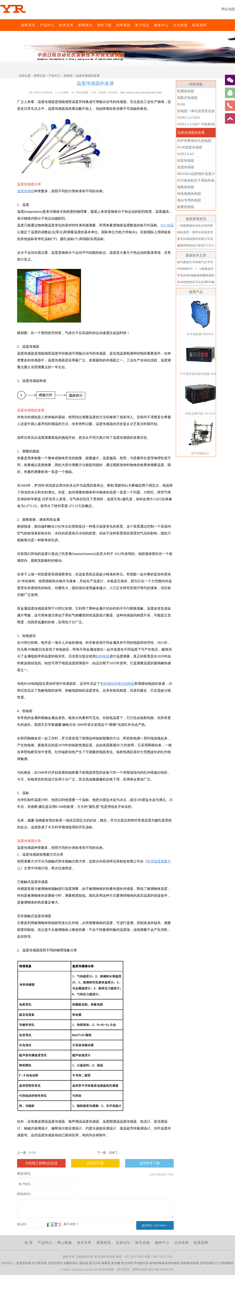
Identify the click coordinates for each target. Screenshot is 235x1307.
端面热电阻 (185, 187)
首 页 (29, 1242)
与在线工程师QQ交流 (41, 1163)
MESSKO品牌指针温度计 (196, 174)
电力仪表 (127, 1263)
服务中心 (161, 25)
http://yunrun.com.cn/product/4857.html (141, 92)
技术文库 (66, 25)
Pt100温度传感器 (189, 147)
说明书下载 (95, 1163)
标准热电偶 (156, 1263)
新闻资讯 (85, 25)
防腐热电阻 (185, 91)
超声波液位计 (209, 1263)
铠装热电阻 (185, 160)
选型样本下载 (149, 1163)
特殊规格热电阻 (189, 193)
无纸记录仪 (55, 1263)
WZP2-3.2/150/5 (188, 117)
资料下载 (104, 25)
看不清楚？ (62, 1224)
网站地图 (228, 9)
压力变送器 (39, 1263)
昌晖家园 (123, 25)
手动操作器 (141, 1263)
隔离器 (105, 1263)
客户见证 (142, 25)
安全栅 (115, 1263)
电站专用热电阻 (189, 200)
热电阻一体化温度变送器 (196, 111)
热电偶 (185, 1263)
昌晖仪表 (40, 75)
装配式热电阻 (187, 98)
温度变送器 (23, 1263)
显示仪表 (95, 1263)
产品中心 (47, 25)
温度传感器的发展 (191, 132)
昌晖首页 (28, 25)
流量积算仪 (70, 1263)
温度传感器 (185, 167)
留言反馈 (142, 1242)
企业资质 (180, 25)
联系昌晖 (199, 25)
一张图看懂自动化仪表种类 (195, 225)
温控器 (83, 1263)
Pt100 (32, 1152)
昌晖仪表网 (18, 25)
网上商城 (64, 1242)
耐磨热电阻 (185, 207)
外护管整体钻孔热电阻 (194, 140)
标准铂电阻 (172, 1263)
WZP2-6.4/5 (185, 154)
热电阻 (68, 75)
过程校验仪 (226, 1263)
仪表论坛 (123, 1242)
